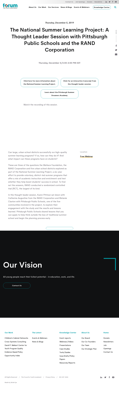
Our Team (85, 345)
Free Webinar (86, 156)
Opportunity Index (12, 355)
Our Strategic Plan (89, 348)
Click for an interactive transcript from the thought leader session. (79, 82)
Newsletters (108, 341)
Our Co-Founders (88, 341)
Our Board (85, 338)
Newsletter (98, 2)
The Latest (36, 333)
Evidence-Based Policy (14, 352)
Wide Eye (14, 382)
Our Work (43, 7)
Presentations (65, 345)
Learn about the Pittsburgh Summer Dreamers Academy (59, 94)
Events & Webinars (82, 7)
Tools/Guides (65, 352)
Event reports (65, 338)
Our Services (53, 7)
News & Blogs (67, 7)
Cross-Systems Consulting (15, 341)
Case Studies (65, 348)
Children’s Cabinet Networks (16, 338)
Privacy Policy (50, 376)
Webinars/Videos (66, 341)
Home (106, 333)
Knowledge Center (102, 7)
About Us (33, 7)
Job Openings (80, 2)
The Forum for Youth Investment (31, 376)
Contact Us (69, 2)
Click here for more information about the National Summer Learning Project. (39, 82)
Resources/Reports (67, 362)
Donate (89, 2)
